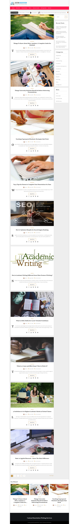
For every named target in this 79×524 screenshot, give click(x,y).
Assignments (58, 55)
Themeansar (49, 522)
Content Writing (59, 60)
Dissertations (32, 41)
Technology (58, 79)
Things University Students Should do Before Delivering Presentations (61, 32)
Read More (32, 54)
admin (25, 47)
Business (57, 58)
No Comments (38, 47)
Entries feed (58, 95)
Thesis (57, 82)
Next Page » (51, 475)
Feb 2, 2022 (31, 47)
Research (57, 76)
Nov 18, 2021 (41, 505)
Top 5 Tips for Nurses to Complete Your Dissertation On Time (61, 42)
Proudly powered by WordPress (33, 522)
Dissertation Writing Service (61, 66)
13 (21, 475)
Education (58, 71)
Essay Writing (58, 74)
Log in (57, 93)
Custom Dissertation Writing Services (39, 518)
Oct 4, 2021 (61, 505)
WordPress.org (58, 101)
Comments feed (59, 98)
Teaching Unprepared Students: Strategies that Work (60, 37)
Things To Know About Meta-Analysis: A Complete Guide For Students (32, 44)
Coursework (58, 63)
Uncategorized (58, 84)
